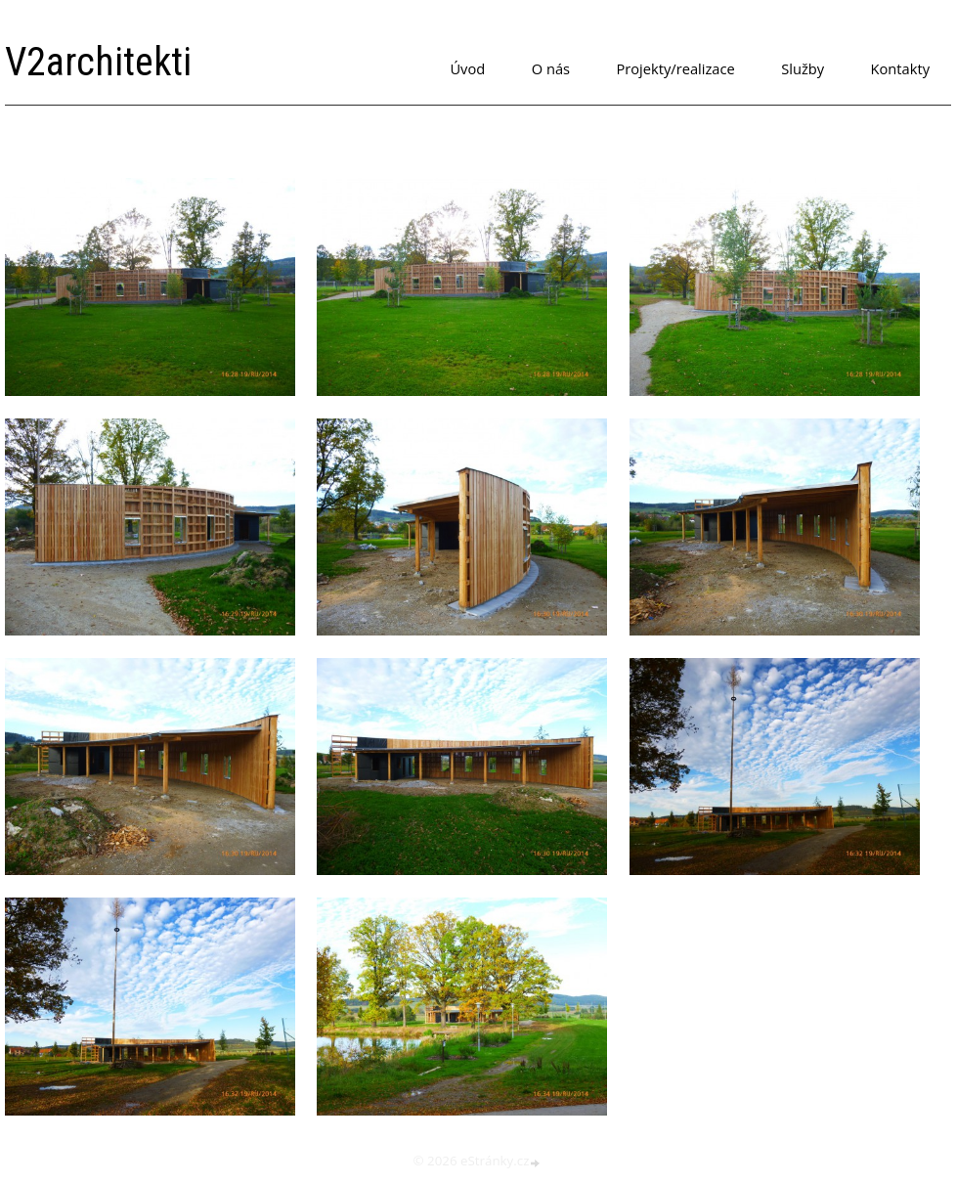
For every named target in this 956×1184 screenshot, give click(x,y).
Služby (802, 68)
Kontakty (900, 68)
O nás (551, 68)
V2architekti (98, 62)
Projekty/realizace (676, 68)
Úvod (467, 68)
